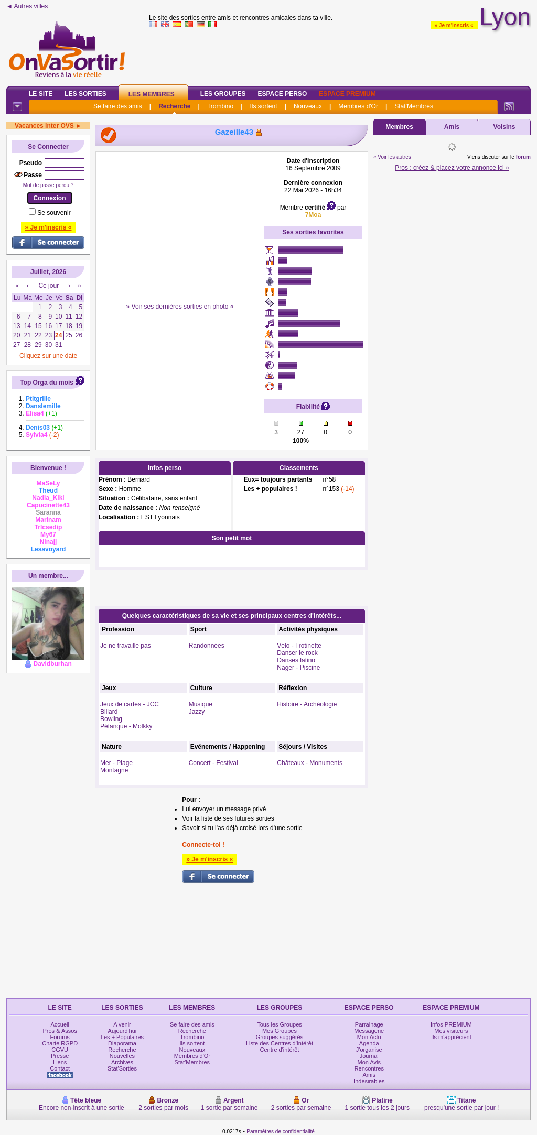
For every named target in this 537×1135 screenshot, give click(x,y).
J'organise (369, 1049)
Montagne (114, 770)
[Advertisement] (180, 222)
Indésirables (368, 1081)
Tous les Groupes (279, 1024)
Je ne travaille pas (125, 645)
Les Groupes (223, 93)
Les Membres (151, 94)
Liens (60, 1062)
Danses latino (296, 660)
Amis (451, 126)
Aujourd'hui (122, 1031)
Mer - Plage (116, 763)
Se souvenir (53, 212)
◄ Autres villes (27, 6)
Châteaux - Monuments (309, 763)
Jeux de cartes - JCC (129, 704)
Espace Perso (282, 93)
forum (523, 157)
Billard (108, 711)
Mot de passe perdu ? (48, 185)
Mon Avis (369, 1062)
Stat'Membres (413, 106)
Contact (60, 1068)
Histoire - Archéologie (307, 704)
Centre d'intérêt (279, 1049)
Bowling (111, 719)
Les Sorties (85, 93)
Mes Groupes (279, 1031)
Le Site (40, 93)
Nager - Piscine (298, 667)
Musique (200, 704)
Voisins (504, 126)
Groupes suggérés (280, 1037)
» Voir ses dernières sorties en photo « (180, 306)
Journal (369, 1056)
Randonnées (206, 645)
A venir (122, 1024)
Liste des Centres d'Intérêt (279, 1043)
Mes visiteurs (451, 1031)
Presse (60, 1056)
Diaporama (122, 1043)
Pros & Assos (59, 1031)
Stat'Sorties (122, 1068)
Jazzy (197, 711)
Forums (60, 1037)
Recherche (174, 106)
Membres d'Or (358, 106)
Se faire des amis (117, 106)
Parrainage (369, 1024)
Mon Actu (369, 1037)
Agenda (369, 1043)
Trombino (220, 106)
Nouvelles (122, 1056)
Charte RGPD (60, 1043)
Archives (122, 1062)
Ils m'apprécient (451, 1037)
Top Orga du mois (46, 382)
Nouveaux (308, 106)
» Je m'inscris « (454, 25)
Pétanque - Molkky (126, 726)
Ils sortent (263, 106)
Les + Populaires (122, 1037)
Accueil (59, 1024)
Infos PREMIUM (451, 1024)
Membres (399, 126)
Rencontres (369, 1068)
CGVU (59, 1049)
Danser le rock (297, 653)
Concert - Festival (213, 763)
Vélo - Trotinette (299, 645)
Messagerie (369, 1031)
